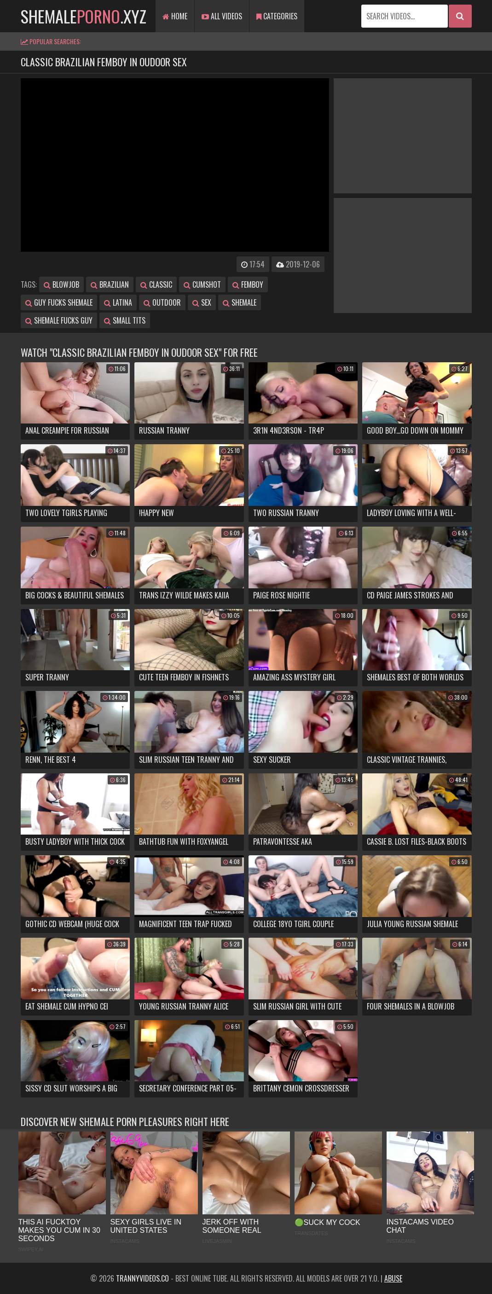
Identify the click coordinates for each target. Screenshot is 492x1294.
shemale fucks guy (59, 320)
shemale (239, 302)
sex (201, 302)
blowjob (61, 284)
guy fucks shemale (59, 302)
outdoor (162, 302)
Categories (276, 16)
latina (118, 302)
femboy (247, 284)
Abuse (393, 1278)
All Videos (222, 16)
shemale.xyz (83, 16)
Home (174, 16)
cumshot (202, 284)
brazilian (110, 284)
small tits (124, 320)
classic (156, 284)
